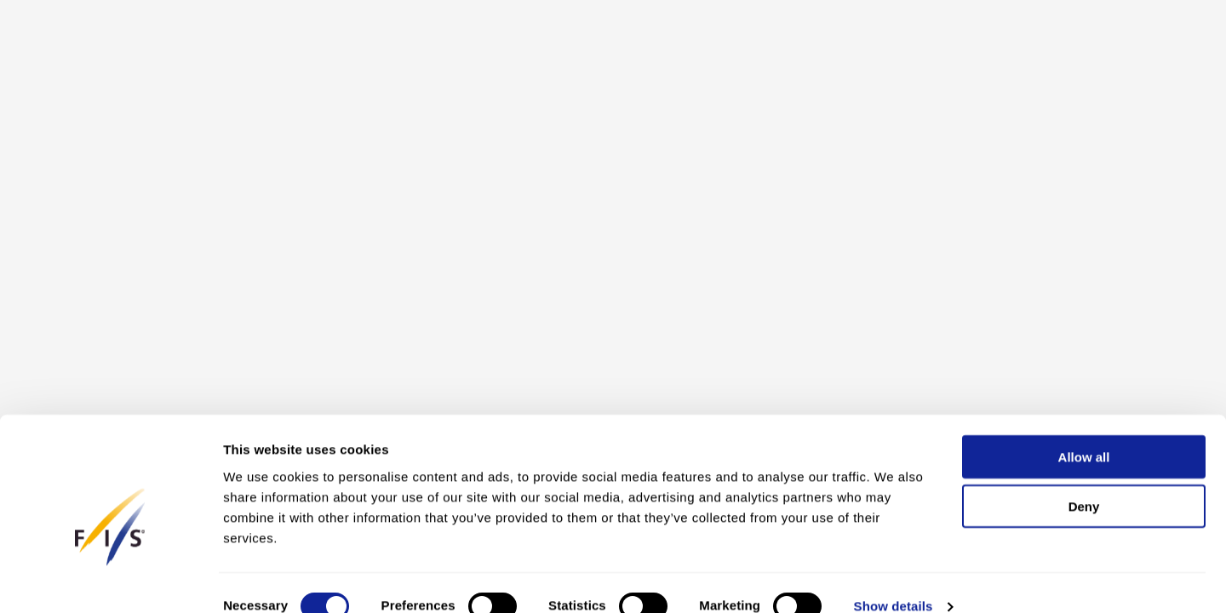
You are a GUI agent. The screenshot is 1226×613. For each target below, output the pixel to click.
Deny (1084, 480)
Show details (893, 579)
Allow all (1084, 429)
